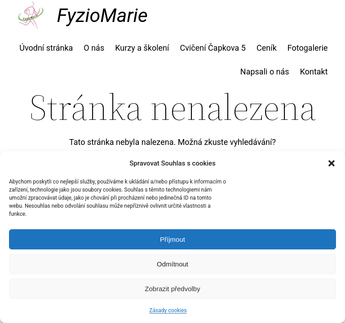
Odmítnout (172, 264)
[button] (331, 163)
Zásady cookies (167, 310)
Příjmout (172, 239)
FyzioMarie (102, 15)
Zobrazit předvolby (172, 288)
